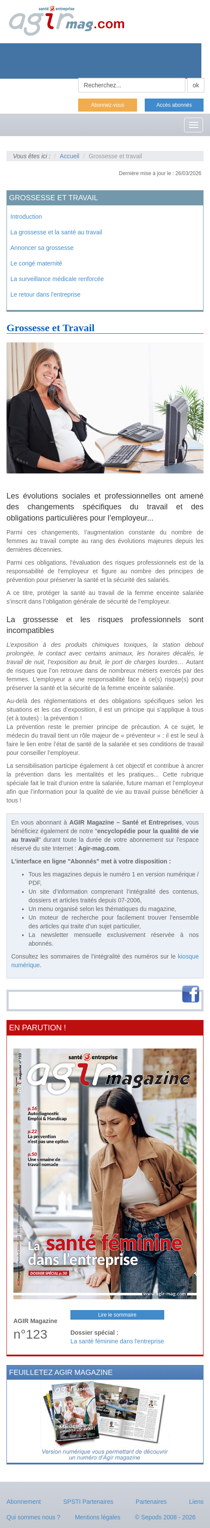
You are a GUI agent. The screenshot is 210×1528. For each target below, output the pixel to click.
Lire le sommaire (117, 1315)
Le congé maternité (36, 263)
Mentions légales (97, 1517)
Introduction (26, 216)
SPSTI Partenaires (88, 1501)
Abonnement (23, 1501)
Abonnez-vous (107, 105)
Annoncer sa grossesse (41, 247)
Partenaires (151, 1501)
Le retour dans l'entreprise (45, 294)
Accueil (69, 156)
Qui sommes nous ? (33, 1517)
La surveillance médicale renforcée (57, 278)
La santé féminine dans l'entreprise (117, 1341)
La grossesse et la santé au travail (56, 232)
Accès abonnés (174, 105)
